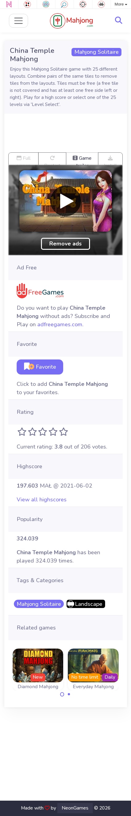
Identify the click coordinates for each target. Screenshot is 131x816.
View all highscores (42, 499)
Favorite (40, 367)
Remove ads (65, 243)
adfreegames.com (59, 324)
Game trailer (82, 159)
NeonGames (75, 808)
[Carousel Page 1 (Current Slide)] (62, 694)
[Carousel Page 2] (69, 694)
